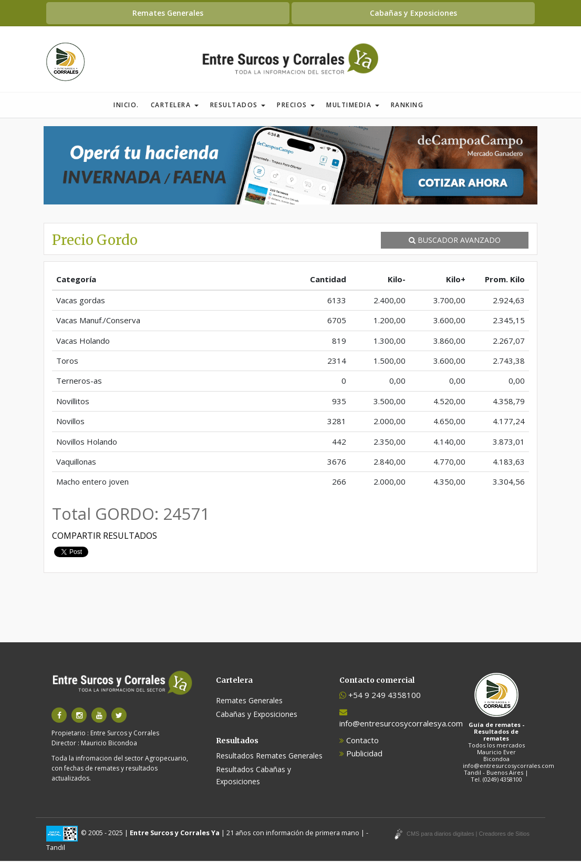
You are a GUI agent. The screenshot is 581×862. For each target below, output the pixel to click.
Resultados (238, 106)
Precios (296, 106)
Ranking (407, 106)
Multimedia (352, 106)
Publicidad (360, 754)
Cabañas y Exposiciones (413, 13)
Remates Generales (167, 13)
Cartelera (175, 106)
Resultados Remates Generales (269, 757)
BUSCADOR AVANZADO (455, 242)
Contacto (359, 741)
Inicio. (126, 106)
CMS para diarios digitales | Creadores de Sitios (468, 835)
